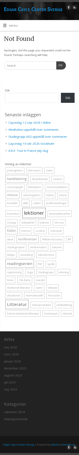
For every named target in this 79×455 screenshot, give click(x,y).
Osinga (11, 222)
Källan (11, 230)
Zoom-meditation (57, 187)
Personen (54, 295)
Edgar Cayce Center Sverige (33, 9)
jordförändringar (56, 203)
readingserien (19, 263)
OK (59, 65)
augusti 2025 (13, 375)
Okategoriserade (16, 419)
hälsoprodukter (41, 305)
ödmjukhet (27, 222)
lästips (11, 255)
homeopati (50, 313)
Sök (7, 90)
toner (10, 280)
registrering (14, 272)
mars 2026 (11, 354)
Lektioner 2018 (14, 412)
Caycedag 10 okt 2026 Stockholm (31, 144)
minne (63, 195)
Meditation (34, 187)
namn (39, 287)
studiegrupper (16, 247)
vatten (37, 203)
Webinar (12, 195)
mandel (40, 280)
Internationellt (34, 295)
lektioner (34, 212)
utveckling (26, 255)
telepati (52, 287)
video (49, 170)
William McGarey (52, 239)
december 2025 (15, 368)
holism (50, 195)
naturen (57, 247)
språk (50, 264)
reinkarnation (38, 247)
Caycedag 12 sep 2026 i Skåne (29, 122)
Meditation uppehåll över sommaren (33, 129)
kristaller (12, 203)
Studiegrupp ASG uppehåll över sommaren (37, 136)
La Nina (40, 231)
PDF (40, 264)
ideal (10, 239)
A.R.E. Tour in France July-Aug (28, 151)
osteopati (56, 231)
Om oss (59, 222)
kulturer (44, 222)
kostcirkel (13, 213)
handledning (17, 178)
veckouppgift (15, 187)
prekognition (15, 170)
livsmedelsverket (59, 213)
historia (25, 231)
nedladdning (64, 305)
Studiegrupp (45, 272)
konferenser (27, 239)
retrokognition (32, 195)
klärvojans (34, 170)
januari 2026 (12, 361)
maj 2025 (10, 389)
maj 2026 (10, 347)
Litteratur (17, 304)
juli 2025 (10, 382)
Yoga (30, 272)
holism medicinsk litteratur (23, 313)
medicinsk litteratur (18, 287)
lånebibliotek (40, 179)
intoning (64, 272)
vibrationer (14, 295)
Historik (67, 313)
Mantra (55, 444)
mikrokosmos (46, 255)
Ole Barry (25, 280)
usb (25, 203)
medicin (58, 179)
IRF (69, 239)
